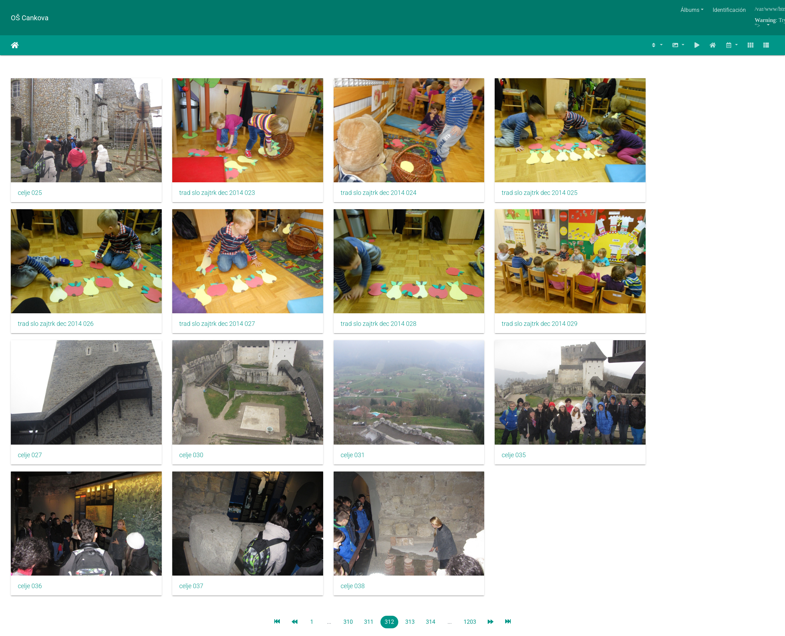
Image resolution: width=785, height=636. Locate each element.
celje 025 (30, 170)
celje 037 (159, 388)
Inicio (15, 45)
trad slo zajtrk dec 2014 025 (442, 170)
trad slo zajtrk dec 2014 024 (313, 170)
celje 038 (288, 388)
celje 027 (288, 279)
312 (389, 424)
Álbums (690, 10)
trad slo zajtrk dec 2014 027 (701, 170)
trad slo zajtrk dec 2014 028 (56, 279)
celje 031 (546, 279)
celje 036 (30, 388)
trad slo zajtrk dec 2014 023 (185, 170)
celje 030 (417, 279)
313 (410, 424)
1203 (470, 424)
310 (348, 424)
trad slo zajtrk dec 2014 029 (185, 279)
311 (368, 424)
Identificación (729, 10)
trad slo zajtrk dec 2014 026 (572, 170)
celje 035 (675, 279)
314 (430, 424)
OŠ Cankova (30, 18)
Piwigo (414, 450)
